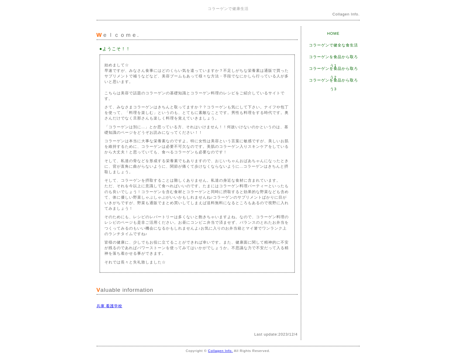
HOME (333, 33)
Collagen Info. (220, 351)
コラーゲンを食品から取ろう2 (333, 69)
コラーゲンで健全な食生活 (333, 45)
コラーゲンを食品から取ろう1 (333, 58)
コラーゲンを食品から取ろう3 (333, 81)
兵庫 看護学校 (110, 306)
